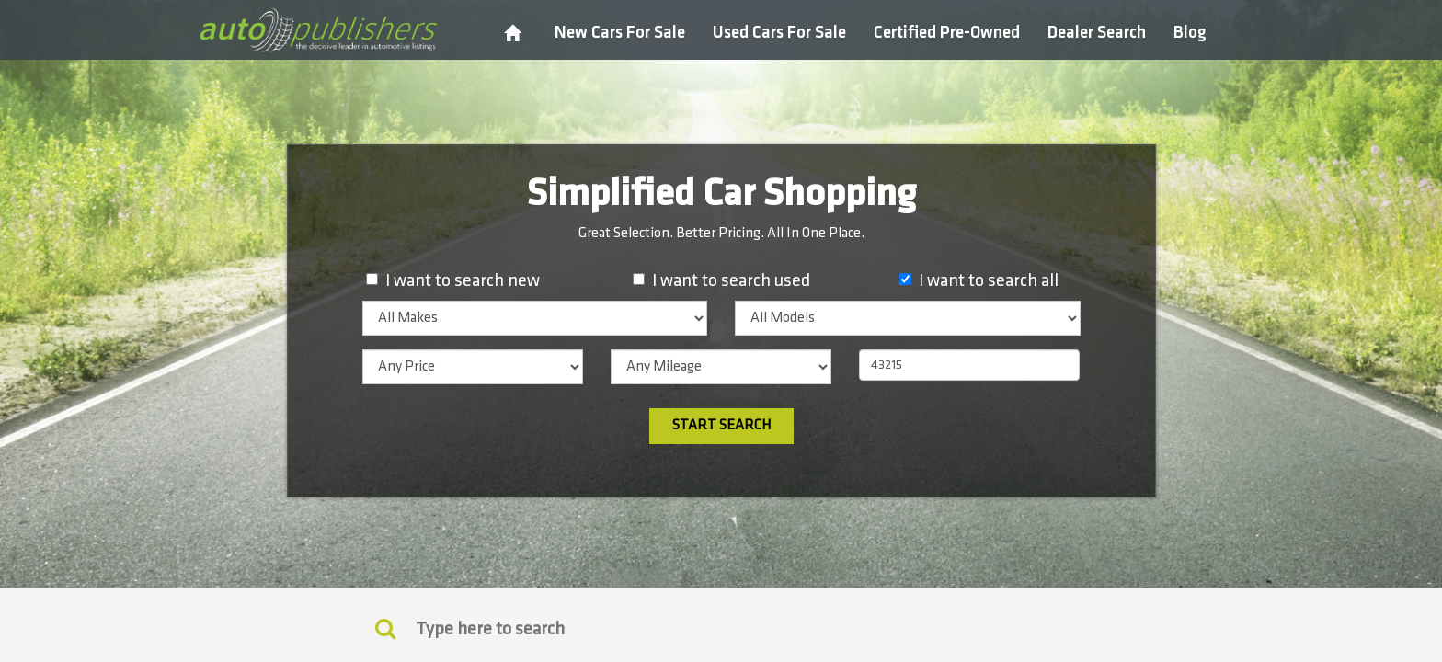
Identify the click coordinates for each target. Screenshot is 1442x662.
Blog (1190, 32)
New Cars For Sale (620, 32)
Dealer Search (1096, 32)
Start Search (721, 425)
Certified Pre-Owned (947, 32)
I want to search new (462, 280)
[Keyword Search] (385, 628)
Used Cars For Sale (779, 32)
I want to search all (989, 280)
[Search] (721, 629)
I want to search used (731, 280)
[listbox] (535, 318)
